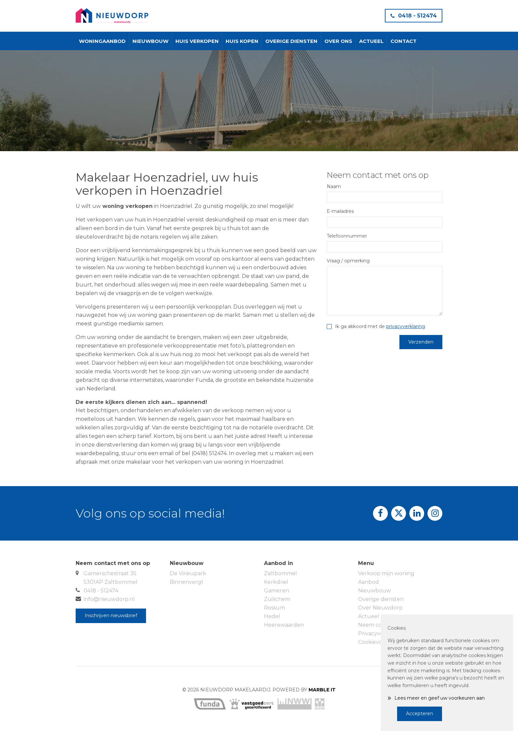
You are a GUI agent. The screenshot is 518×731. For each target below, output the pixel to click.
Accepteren (419, 713)
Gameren (276, 590)
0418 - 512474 (413, 16)
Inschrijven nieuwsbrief (111, 615)
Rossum (274, 608)
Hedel (272, 616)
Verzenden (420, 342)
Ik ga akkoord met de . (380, 326)
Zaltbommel (280, 573)
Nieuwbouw (150, 41)
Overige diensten (291, 41)
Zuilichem (277, 599)
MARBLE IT (322, 690)
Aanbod (368, 582)
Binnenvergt (187, 582)
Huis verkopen (197, 41)
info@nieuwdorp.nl (109, 599)
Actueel (371, 41)
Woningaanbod (102, 41)
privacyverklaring (405, 326)
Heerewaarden (284, 625)
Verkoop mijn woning (386, 573)
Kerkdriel (276, 582)
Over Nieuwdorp (380, 608)
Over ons (338, 41)
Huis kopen (242, 41)
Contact (403, 41)
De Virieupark (188, 573)
